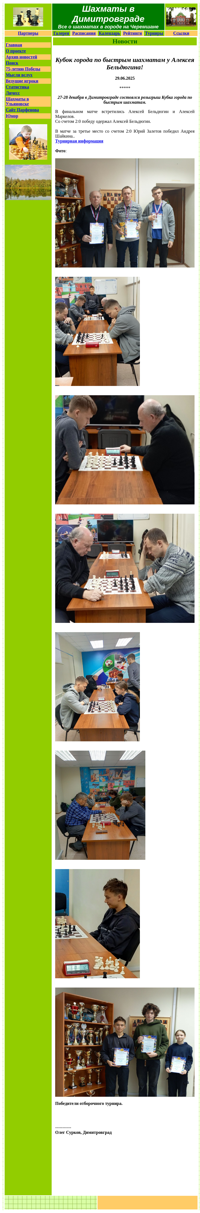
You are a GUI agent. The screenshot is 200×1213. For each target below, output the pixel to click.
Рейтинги (132, 33)
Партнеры (28, 33)
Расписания (84, 33)
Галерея (61, 33)
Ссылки (181, 33)
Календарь (109, 33)
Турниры (154, 33)
